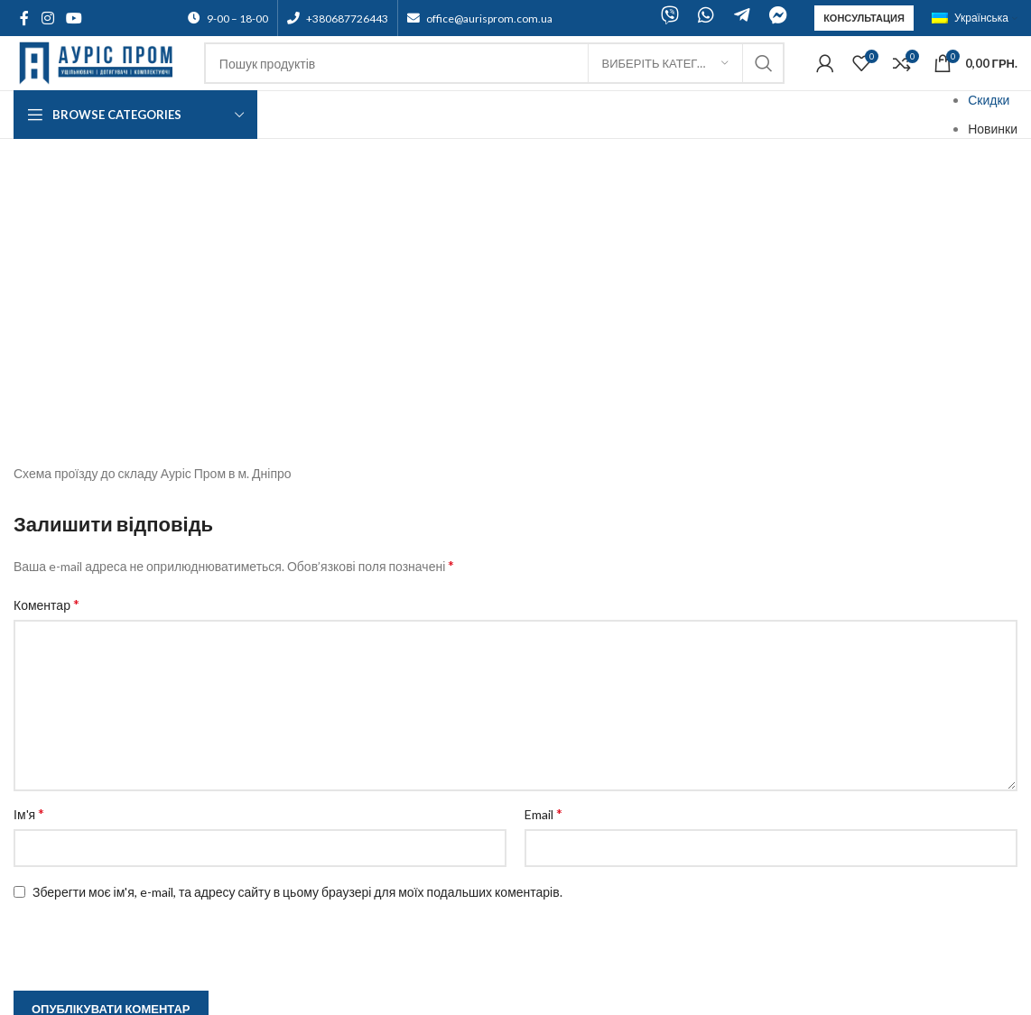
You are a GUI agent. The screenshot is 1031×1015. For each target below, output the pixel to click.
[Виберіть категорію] (665, 63)
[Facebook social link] (24, 18)
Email (543, 564)
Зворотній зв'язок (64, 876)
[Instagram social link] (47, 18)
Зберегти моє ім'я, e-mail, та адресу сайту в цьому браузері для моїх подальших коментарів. (297, 642)
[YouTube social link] (74, 18)
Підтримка (44, 841)
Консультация (864, 17)
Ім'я (29, 564)
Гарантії (37, 912)
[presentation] (128, 698)
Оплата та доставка (71, 894)
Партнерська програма (80, 824)
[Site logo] (100, 61)
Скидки (988, 99)
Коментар (46, 354)
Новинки (992, 128)
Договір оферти (59, 859)
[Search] (494, 63)
